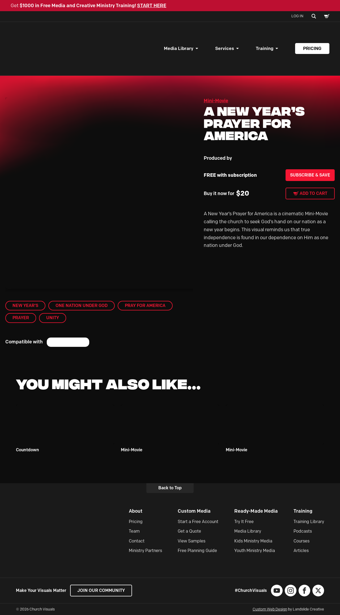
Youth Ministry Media (254, 550)
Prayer (20, 317)
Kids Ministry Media (253, 541)
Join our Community (101, 590)
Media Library (178, 48)
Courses (301, 541)
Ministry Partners (145, 550)
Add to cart (313, 193)
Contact (136, 541)
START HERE (151, 6)
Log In (297, 16)
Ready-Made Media (256, 511)
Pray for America (145, 305)
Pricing (312, 48)
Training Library (309, 521)
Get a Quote (189, 531)
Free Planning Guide (197, 550)
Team (134, 531)
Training (264, 48)
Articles (301, 550)
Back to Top (170, 487)
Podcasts (303, 531)
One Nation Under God (82, 305)
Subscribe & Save (310, 175)
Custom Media (194, 511)
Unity (52, 317)
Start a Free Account (198, 521)
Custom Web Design (270, 609)
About (135, 511)
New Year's (25, 305)
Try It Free (244, 521)
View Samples (191, 541)
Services (224, 48)
